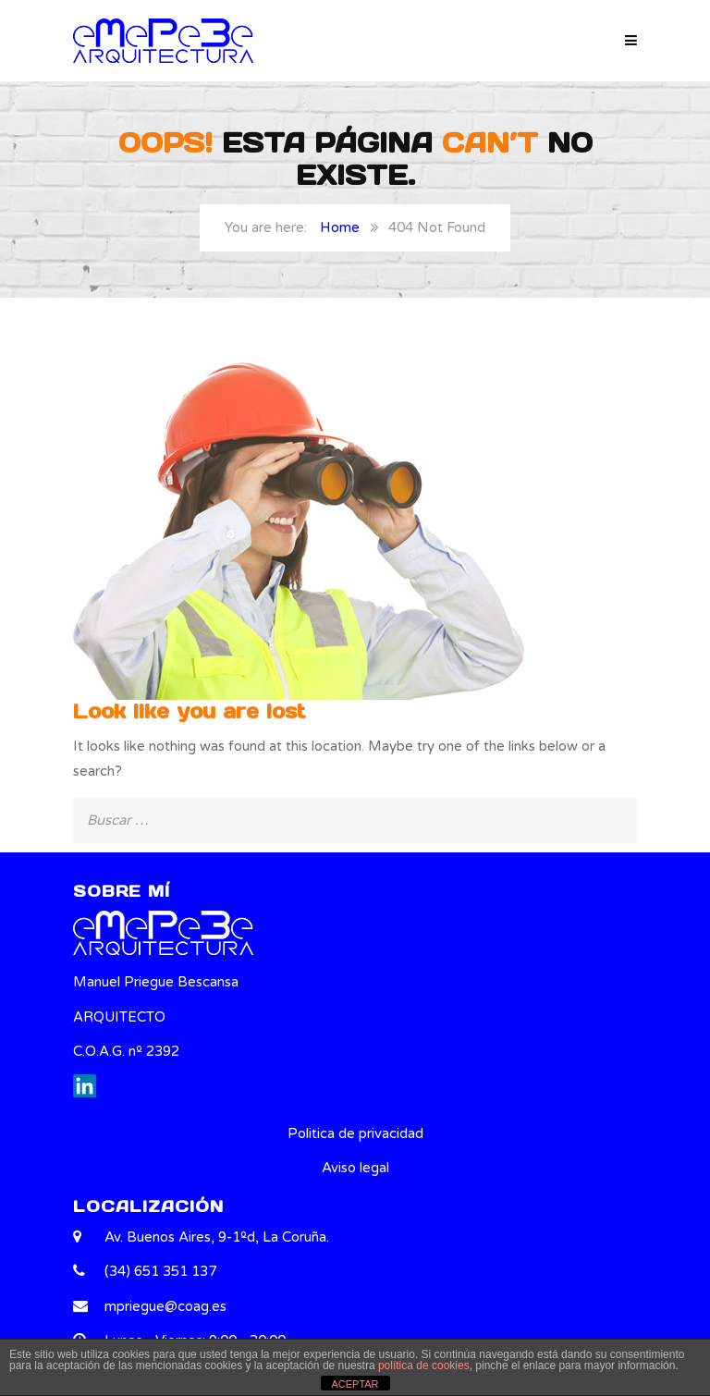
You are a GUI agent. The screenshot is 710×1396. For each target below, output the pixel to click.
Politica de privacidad (355, 1133)
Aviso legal (355, 1167)
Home (340, 227)
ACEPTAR (354, 1384)
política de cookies (424, 1365)
